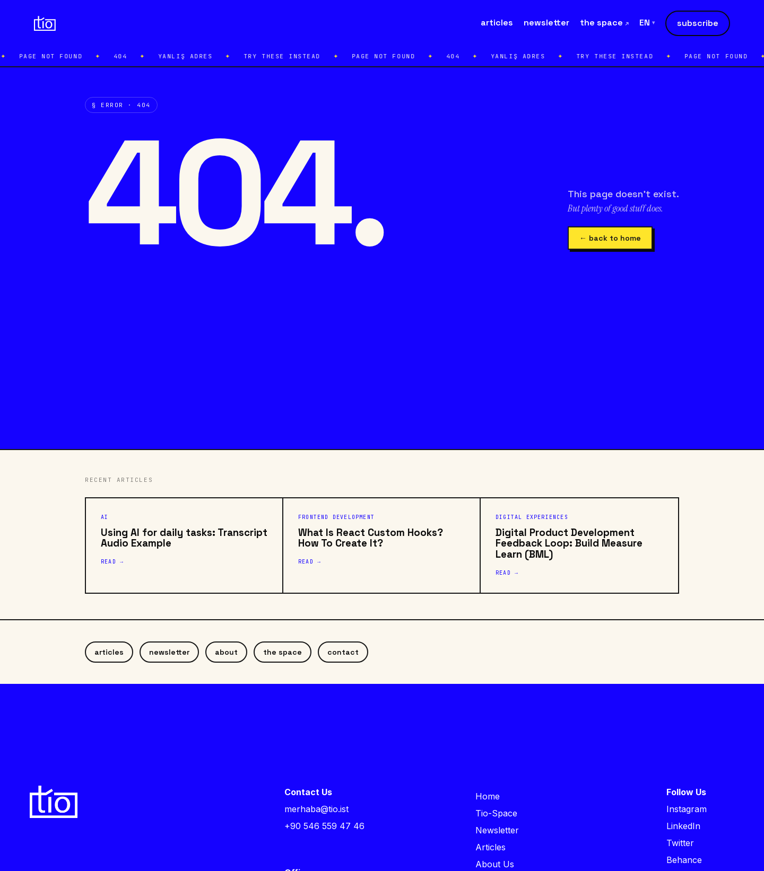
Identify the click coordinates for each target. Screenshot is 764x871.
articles (497, 22)
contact (343, 652)
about (226, 652)
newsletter (546, 22)
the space (604, 22)
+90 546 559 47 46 (324, 826)
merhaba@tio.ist (316, 809)
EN (647, 22)
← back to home (610, 238)
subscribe (697, 23)
